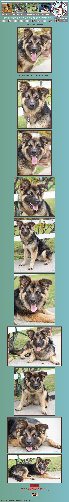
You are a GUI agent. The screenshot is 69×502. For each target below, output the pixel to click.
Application (34, 485)
